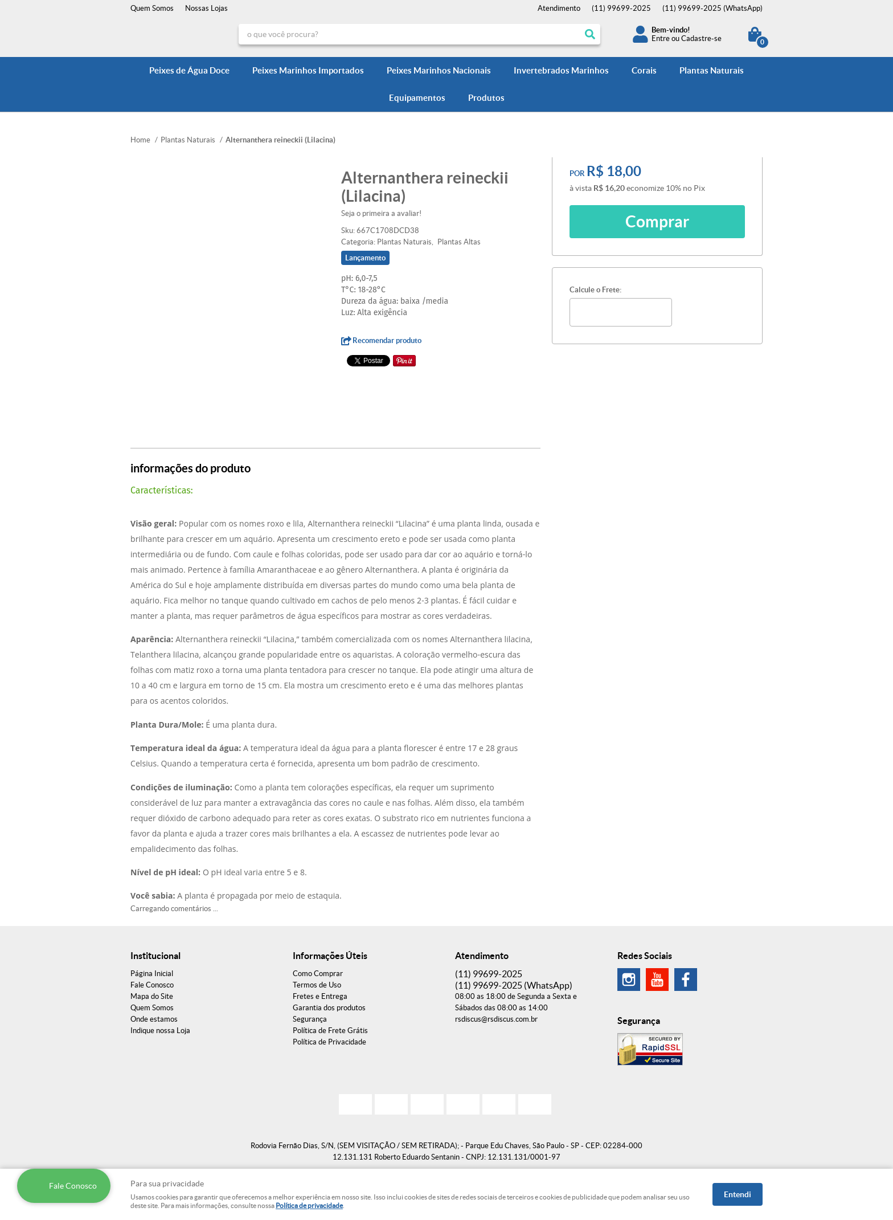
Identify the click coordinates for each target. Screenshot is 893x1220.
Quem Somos (152, 8)
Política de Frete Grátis (330, 1030)
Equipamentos (417, 98)
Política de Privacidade (329, 1042)
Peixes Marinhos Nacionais (439, 70)
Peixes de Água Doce (189, 70)
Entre (661, 38)
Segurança (310, 1019)
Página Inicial (151, 973)
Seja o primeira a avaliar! (381, 213)
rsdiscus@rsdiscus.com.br (496, 1019)
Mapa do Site (151, 996)
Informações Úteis (330, 955)
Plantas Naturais (711, 70)
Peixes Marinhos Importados (308, 70)
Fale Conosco (152, 985)
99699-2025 (621, 8)
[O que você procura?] (590, 34)
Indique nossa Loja (160, 1030)
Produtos (486, 98)
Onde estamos (154, 1019)
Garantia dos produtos (329, 1007)
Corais (644, 70)
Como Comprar (318, 973)
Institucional (155, 955)
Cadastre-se (701, 38)
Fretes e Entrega (320, 996)
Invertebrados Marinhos (561, 70)
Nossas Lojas (206, 8)
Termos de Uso (317, 985)
